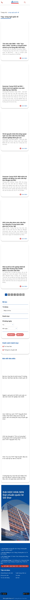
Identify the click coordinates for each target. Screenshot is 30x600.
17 (17, 294)
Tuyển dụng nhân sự (21, 573)
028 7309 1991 (23, 566)
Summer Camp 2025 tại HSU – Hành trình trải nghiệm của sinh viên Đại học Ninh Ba (13, 88)
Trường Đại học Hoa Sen (20, 598)
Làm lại (20, 334)
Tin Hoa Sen (7, 346)
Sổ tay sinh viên (5, 575)
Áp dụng (11, 334)
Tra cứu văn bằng (5, 577)
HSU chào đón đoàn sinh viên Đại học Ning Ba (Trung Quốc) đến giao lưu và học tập (13, 224)
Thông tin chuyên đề (9, 350)
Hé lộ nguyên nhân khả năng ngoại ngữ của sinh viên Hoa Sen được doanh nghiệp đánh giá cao (14, 135)
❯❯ (23, 294)
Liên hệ (17, 577)
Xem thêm (23, 58)
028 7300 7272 (14, 566)
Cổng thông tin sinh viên (7, 573)
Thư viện (18, 575)
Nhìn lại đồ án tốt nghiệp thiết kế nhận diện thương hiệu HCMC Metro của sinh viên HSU (13, 268)
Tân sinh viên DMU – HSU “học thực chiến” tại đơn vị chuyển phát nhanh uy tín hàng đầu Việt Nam (14, 45)
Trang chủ (4, 12)
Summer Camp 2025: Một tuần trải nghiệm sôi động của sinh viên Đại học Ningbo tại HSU (14, 178)
